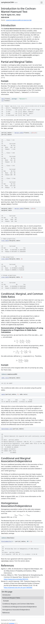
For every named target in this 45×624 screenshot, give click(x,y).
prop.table (5, 240)
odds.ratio (5, 378)
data (2, 99)
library (4, 374)
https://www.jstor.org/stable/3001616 (16, 579)
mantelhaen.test (6, 429)
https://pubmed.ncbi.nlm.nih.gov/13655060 (18, 587)
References (6, 613)
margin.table (19, 132)
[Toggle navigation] (41, 2)
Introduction (6, 595)
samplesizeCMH (7, 2)
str (2, 100)
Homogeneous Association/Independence (16, 610)
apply (3, 394)
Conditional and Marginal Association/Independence (19, 607)
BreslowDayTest (6, 541)
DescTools (10, 538)
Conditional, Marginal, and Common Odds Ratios (18, 604)
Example (6, 601)
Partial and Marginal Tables (11, 598)
